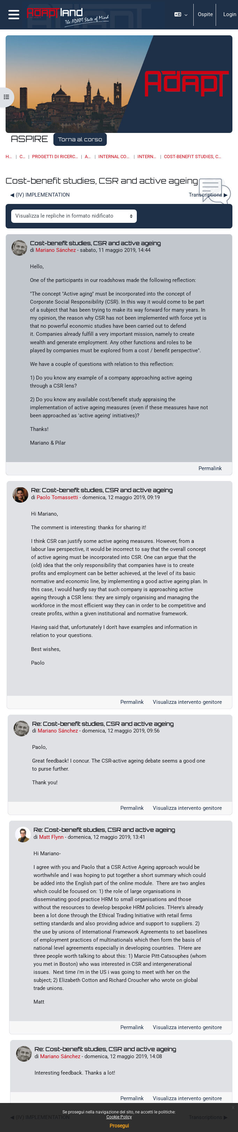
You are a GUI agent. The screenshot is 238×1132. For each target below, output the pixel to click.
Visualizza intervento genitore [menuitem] (187, 702)
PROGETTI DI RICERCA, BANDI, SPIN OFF (55, 156)
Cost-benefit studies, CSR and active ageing (193, 156)
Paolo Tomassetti (57, 497)
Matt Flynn (51, 837)
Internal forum (147, 156)
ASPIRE (88, 156)
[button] (181, 14)
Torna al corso (80, 139)
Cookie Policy (119, 1117)
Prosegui (119, 1126)
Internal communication (114, 156)
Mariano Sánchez (56, 250)
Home (9, 156)
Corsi (22, 156)
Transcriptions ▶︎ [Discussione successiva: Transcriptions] (208, 195)
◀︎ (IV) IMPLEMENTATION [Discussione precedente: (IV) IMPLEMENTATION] (40, 195)
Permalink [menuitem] (210, 468)
